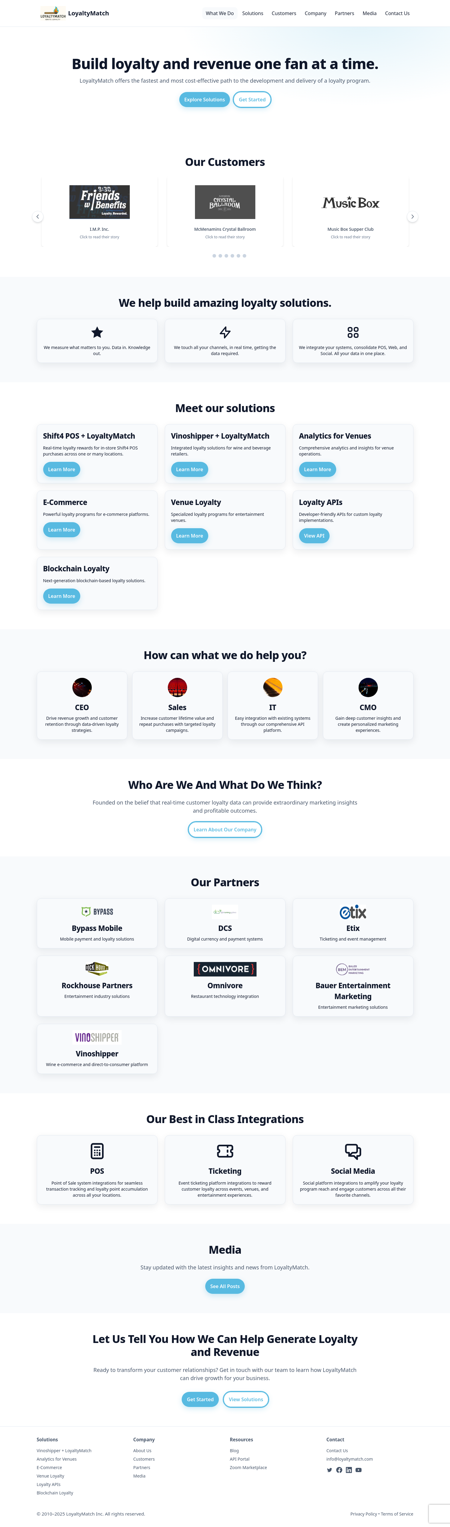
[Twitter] (330, 1470)
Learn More (61, 469)
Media (370, 13)
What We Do (220, 13)
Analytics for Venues (57, 1459)
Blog (234, 1450)
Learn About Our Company (225, 829)
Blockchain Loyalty (55, 1493)
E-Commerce (49, 1467)
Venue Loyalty (50, 1476)
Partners (344, 13)
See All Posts (225, 1286)
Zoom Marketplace (248, 1467)
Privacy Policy (363, 1514)
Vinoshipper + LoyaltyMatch (64, 1450)
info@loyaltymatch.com (350, 1459)
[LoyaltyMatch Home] (75, 13)
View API (314, 535)
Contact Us (397, 13)
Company (316, 13)
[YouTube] (359, 1470)
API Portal (240, 1459)
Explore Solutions (204, 99)
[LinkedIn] (349, 1470)
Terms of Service (397, 1514)
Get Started (252, 99)
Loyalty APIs (49, 1484)
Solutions (252, 13)
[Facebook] (339, 1470)
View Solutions (246, 1399)
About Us (142, 1450)
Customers (284, 13)
